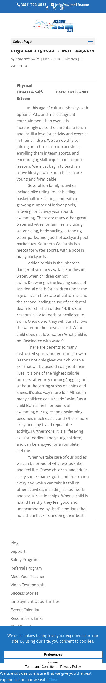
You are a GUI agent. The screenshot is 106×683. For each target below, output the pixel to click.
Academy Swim (27, 59)
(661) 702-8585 (34, 4)
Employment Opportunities (35, 601)
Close (53, 679)
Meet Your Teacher (28, 576)
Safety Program (25, 559)
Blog (15, 543)
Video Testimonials (28, 584)
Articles (71, 59)
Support (18, 551)
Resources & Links (27, 618)
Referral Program (26, 568)
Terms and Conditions (41, 666)
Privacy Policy (70, 666)
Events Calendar (25, 609)
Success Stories (25, 593)
